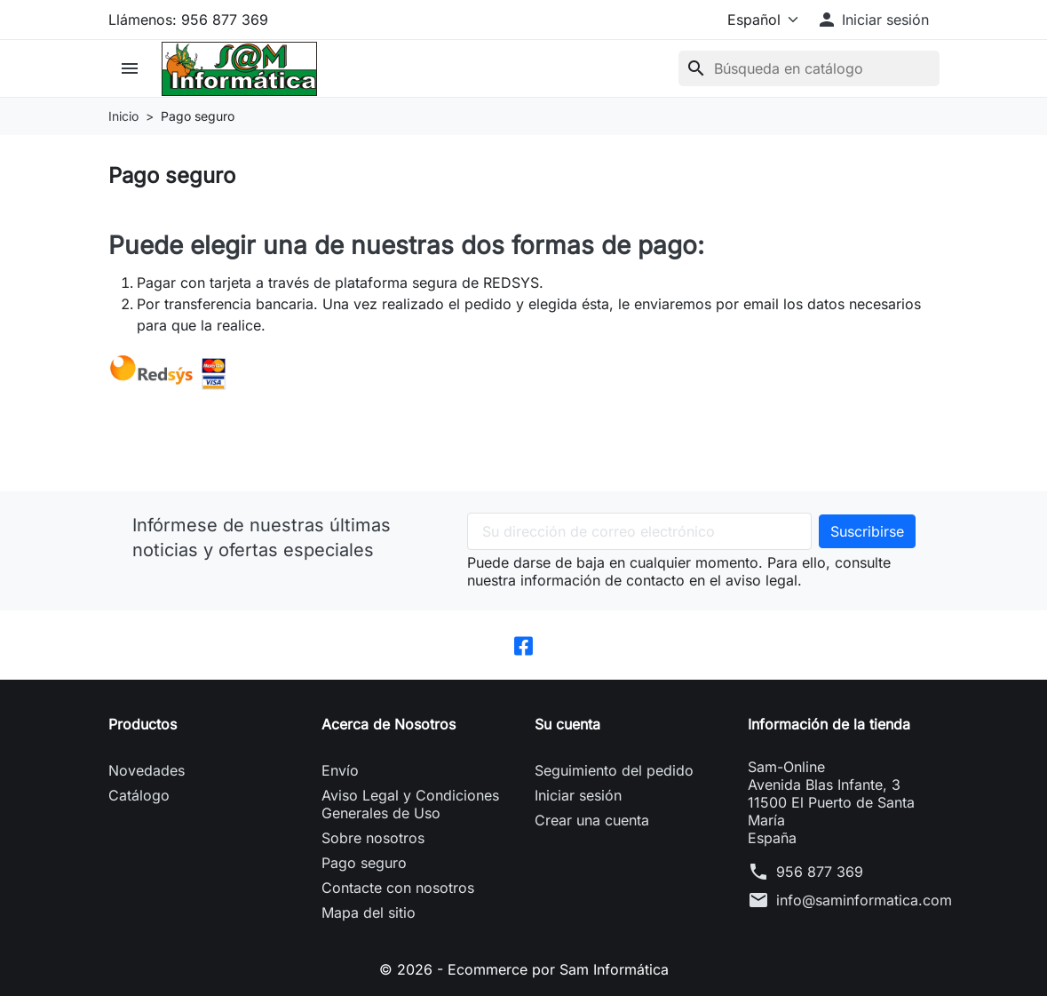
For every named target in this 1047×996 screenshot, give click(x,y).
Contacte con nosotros (397, 887)
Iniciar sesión (578, 795)
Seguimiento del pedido (614, 770)
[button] (872, 20)
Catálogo (139, 795)
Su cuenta (567, 724)
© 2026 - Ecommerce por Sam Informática (524, 969)
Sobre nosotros (372, 838)
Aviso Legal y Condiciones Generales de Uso (410, 804)
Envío (340, 770)
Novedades (146, 770)
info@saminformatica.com (864, 900)
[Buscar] (809, 68)
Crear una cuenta (592, 820)
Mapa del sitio (368, 912)
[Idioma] (759, 20)
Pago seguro (364, 863)
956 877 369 (819, 871)
